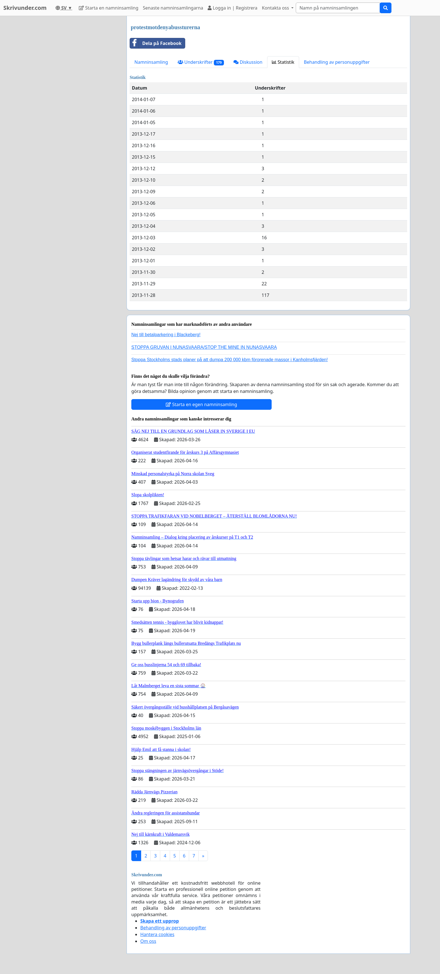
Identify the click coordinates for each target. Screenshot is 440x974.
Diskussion (247, 62)
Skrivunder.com (25, 8)
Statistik (283, 62)
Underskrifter (201, 62)
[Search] (338, 8)
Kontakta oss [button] (276, 8)
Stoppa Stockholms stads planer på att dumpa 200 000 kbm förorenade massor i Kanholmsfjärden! (229, 359)
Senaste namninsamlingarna (173, 8)
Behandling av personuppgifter (337, 62)
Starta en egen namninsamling (201, 404)
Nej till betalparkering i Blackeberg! (165, 334)
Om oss (148, 941)
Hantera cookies (157, 934)
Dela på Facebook (156, 43)
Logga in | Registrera (232, 8)
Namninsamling (151, 62)
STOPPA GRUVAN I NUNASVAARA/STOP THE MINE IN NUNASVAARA (204, 347)
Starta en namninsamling (108, 8)
